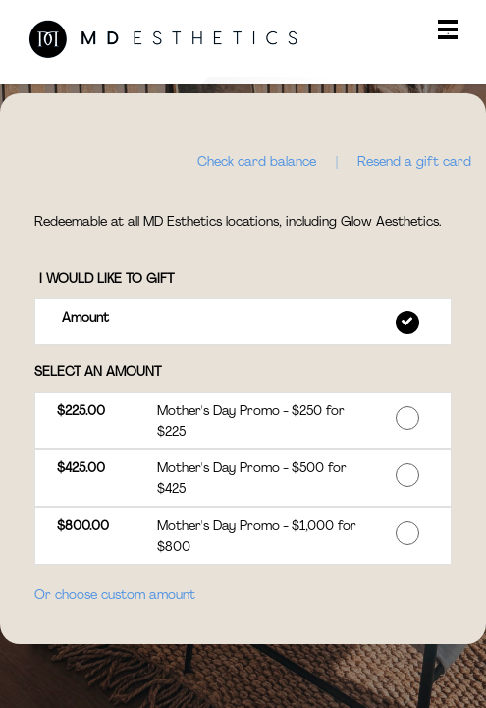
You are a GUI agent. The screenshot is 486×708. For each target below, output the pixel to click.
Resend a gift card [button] (414, 161)
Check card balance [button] (256, 161)
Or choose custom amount (114, 594)
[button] (243, 321)
